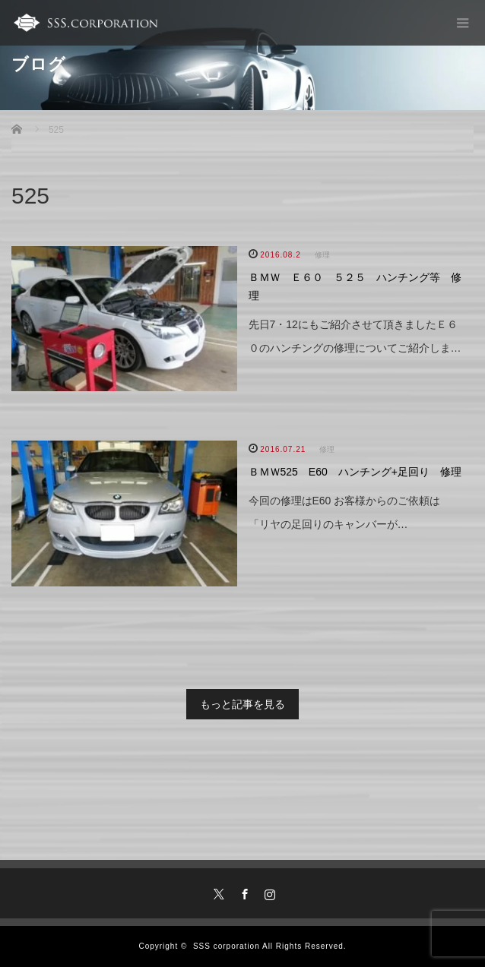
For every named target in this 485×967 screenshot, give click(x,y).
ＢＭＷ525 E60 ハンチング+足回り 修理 (355, 472)
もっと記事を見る (242, 704)
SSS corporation (226, 946)
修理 (322, 255)
